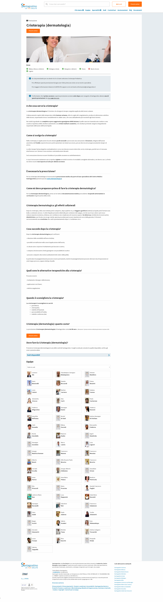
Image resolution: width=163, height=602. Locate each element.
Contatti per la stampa (71, 590)
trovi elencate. (53, 98)
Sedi (104, 10)
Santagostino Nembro (120, 574)
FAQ (130, 10)
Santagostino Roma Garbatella (122, 586)
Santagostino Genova (120, 567)
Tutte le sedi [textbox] (31, 367)
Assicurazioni (123, 10)
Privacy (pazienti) (67, 586)
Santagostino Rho (119, 580)
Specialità (96, 10)
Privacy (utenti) (57, 586)
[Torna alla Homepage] (29, 6)
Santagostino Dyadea (120, 589)
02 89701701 (56, 572)
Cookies (55, 590)
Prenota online (135, 4)
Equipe (87, 10)
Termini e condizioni (80, 586)
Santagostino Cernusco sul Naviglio (123, 582)
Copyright (61, 590)
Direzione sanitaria (58, 583)
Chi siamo (79, 10)
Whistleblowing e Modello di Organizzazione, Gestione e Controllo (91, 588)
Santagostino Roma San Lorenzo (123, 584)
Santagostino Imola (119, 576)
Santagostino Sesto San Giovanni (123, 591)
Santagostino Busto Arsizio (121, 572)
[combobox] (68, 367)
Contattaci (112, 10)
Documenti (137, 10)
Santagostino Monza (119, 569)
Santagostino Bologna (120, 578)
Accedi (119, 4)
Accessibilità (90, 586)
